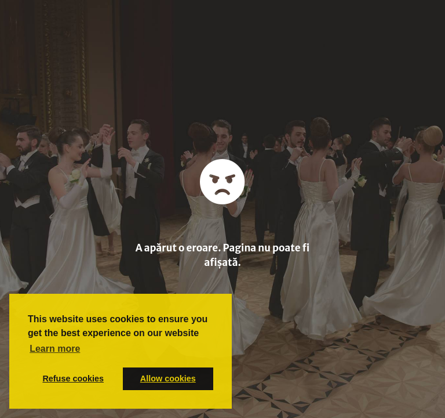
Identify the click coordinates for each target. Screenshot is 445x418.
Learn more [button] (55, 349)
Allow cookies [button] (168, 378)
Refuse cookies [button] (73, 378)
